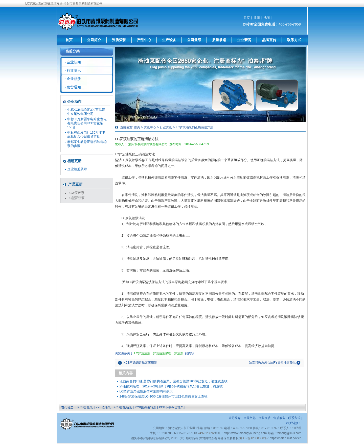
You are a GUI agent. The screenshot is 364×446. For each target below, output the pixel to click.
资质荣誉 (119, 40)
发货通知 (74, 87)
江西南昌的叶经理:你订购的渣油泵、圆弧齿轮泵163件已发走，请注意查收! (174, 381)
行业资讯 (166, 127)
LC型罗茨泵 (76, 198)
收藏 (257, 17)
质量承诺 (219, 40)
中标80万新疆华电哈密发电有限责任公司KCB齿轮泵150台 (87, 123)
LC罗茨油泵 (142, 353)
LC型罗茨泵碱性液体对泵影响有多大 (146, 391)
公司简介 (94, 40)
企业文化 (249, 418)
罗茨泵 (178, 353)
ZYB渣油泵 (103, 407)
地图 (267, 17)
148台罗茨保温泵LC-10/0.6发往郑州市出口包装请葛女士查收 (164, 396)
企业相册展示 (77, 169)
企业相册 (74, 79)
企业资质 (264, 418)
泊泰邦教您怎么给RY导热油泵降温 (272, 362)
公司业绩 (194, 40)
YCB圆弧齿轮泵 (145, 407)
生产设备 (169, 40)
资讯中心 (150, 127)
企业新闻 (244, 40)
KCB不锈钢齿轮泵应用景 (140, 362)
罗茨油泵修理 (162, 353)
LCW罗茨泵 (76, 193)
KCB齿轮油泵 (122, 407)
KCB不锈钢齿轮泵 (171, 407)
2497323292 (206, 433)
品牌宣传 (269, 40)
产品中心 (144, 40)
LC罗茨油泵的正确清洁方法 (194, 127)
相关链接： (293, 423)
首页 (247, 17)
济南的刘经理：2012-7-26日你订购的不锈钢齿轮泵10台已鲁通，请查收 (171, 386)
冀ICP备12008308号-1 (254, 438)
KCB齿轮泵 (85, 407)
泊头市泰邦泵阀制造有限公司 (148, 144)
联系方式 (294, 40)
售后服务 (279, 418)
